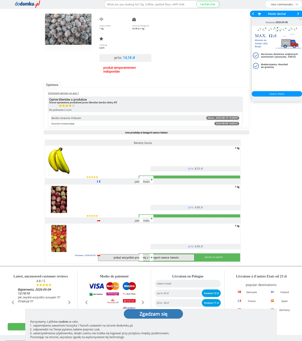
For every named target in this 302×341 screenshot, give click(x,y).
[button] (13, 248)
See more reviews (43, 270)
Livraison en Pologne (188, 267)
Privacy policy (164, 299)
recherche (207, 4)
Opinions (52, 85)
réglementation (166, 293)
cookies (63, 321)
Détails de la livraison (261, 267)
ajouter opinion (41, 264)
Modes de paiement (114, 267)
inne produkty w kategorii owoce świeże (146, 132)
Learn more (276, 94)
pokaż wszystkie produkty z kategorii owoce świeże (146, 195)
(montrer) (101, 303)
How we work (164, 287)
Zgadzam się (153, 313)
